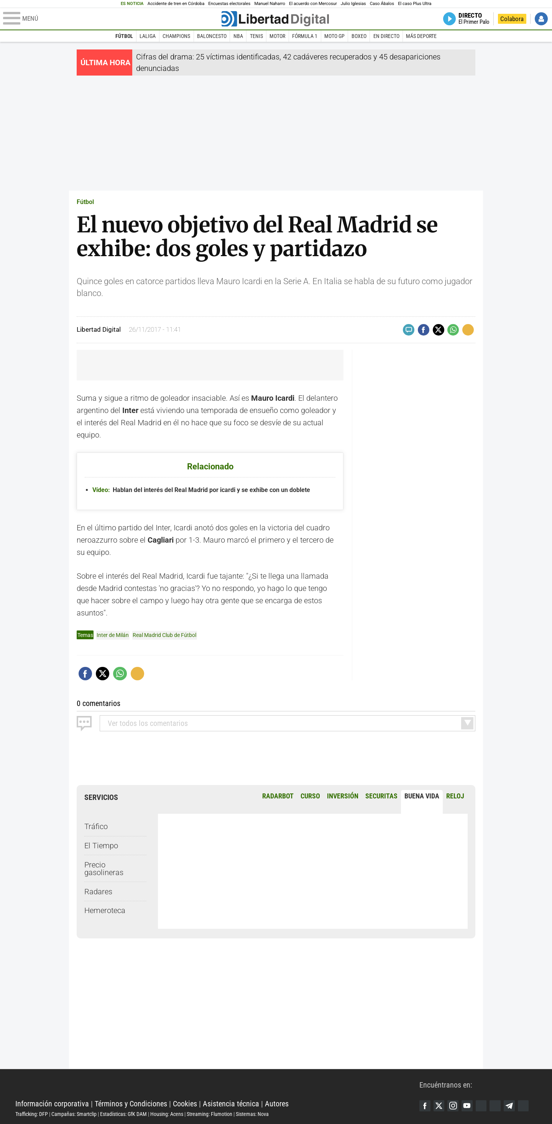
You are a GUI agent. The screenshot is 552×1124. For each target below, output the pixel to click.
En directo (386, 36)
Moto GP (334, 36)
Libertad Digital (217, 1084)
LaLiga (148, 36)
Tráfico (96, 826)
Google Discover (483, 1105)
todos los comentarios (148, 722)
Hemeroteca (104, 910)
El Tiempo (101, 845)
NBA (238, 36)
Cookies (185, 1103)
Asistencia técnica (231, 1103)
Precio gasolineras (103, 868)
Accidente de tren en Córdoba (176, 3)
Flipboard (498, 1105)
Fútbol (124, 36)
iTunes (527, 1105)
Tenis (256, 36)
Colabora (512, 19)
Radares (98, 891)
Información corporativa (52, 1103)
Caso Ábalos (382, 3)
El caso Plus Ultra (414, 3)
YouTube (469, 1105)
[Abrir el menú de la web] (111, 19)
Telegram (512, 1105)
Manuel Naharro (269, 3)
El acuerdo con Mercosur (313, 3)
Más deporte (421, 36)
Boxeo (359, 36)
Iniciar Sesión (541, 18)
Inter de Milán (113, 635)
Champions (176, 36)
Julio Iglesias (353, 3)
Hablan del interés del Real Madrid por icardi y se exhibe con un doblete (201, 490)
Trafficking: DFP (31, 1114)
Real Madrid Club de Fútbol (164, 635)
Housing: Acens (166, 1114)
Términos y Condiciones (131, 1103)
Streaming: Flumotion (209, 1114)
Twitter (439, 1105)
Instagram (454, 1105)
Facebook (425, 1105)
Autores (277, 1103)
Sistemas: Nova (252, 1114)
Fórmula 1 (304, 36)
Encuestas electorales (229, 3)
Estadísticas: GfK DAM (123, 1114)
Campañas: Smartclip (74, 1114)
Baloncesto (212, 36)
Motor (277, 36)
